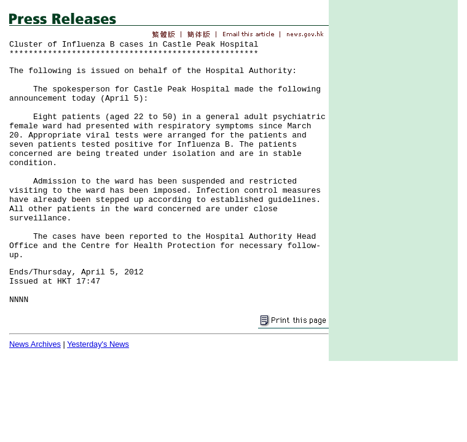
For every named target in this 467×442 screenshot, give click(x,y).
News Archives (35, 344)
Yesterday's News (98, 344)
